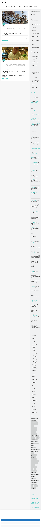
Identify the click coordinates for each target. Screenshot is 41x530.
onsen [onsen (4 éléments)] (32, 453)
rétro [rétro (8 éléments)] (32, 468)
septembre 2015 (34, 400)
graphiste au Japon (15, 29)
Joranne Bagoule (34, 263)
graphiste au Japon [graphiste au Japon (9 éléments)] (34, 439)
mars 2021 (33, 341)
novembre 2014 (34, 412)
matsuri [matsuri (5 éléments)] (32, 451)
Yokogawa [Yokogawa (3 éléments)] (36, 486)
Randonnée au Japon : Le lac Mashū (36, 73)
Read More (5, 40)
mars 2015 (33, 406)
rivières (14, 30)
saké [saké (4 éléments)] (35, 468)
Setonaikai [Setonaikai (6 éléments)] (33, 474)
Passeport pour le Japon (35, 296)
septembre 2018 (34, 362)
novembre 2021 (34, 337)
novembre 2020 (34, 344)
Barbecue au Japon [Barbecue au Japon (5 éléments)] (34, 424)
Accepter (20, 520)
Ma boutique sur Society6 (36, 148)
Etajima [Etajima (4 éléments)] (32, 435)
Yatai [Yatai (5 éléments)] (32, 486)
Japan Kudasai (34, 260)
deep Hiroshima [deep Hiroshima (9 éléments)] (33, 433)
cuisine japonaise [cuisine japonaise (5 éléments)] (34, 429)
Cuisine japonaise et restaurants (18, 61)
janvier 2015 (34, 409)
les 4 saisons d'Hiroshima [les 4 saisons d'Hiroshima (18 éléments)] (35, 449)
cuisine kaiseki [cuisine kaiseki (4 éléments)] (33, 431)
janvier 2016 (34, 394)
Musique (33, 45)
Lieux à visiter (34, 38)
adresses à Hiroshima (22, 28)
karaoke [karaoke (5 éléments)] (32, 445)
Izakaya (27, 65)
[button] (39, 511)
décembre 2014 (34, 411)
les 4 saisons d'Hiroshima (24, 29)
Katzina (33, 271)
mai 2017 (33, 374)
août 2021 (33, 338)
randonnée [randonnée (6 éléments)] (33, 464)
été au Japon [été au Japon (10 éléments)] (33, 488)
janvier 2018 (34, 367)
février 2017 (34, 377)
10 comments (14, 28)
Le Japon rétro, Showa (35, 33)
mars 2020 (33, 350)
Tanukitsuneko (34, 312)
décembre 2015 (34, 395)
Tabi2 (32, 307)
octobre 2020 (34, 346)
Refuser (20, 523)
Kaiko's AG (33, 187)
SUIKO (33, 179)
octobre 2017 (34, 370)
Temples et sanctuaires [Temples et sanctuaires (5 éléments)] (34, 480)
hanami (19, 29)
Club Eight (9, 65)
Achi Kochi (33, 238)
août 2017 (33, 371)
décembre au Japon (14, 65)
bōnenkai (21, 64)
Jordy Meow (34, 267)
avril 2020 (33, 349)
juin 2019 (33, 358)
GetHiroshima (34, 110)
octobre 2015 (34, 398)
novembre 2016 (34, 380)
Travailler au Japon (19, 27)
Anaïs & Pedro (34, 200)
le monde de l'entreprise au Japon (14, 66)
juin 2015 (33, 403)
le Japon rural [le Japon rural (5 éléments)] (33, 447)
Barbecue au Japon (9, 29)
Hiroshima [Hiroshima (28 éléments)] (32, 443)
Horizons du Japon (35, 247)
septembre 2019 (34, 356)
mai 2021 (33, 340)
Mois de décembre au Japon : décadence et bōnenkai (13, 72)
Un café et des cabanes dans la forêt (35, 84)
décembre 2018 (34, 359)
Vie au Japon (24, 27)
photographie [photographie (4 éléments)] (33, 457)
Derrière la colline (35, 242)
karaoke (8, 66)
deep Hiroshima (19, 65)
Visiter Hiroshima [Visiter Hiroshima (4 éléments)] (33, 484)
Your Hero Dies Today (35, 322)
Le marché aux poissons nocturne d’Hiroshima (35, 75)
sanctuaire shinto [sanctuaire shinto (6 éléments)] (34, 470)
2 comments (15, 64)
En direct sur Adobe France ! (35, 78)
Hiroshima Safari (34, 114)
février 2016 (34, 392)
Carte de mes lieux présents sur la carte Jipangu (34, 135)
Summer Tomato (34, 227)
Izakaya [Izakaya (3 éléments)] (37, 443)
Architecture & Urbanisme (34, 17)
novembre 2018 (34, 361)
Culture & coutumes (35, 24)
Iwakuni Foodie (34, 255)
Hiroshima (23, 65)
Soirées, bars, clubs (35, 56)
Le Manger (33, 222)
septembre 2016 (34, 383)
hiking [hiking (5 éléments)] (36, 441)
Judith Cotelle (9, 61)
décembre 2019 (34, 353)
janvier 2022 (34, 335)
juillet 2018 (33, 364)
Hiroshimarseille (34, 139)
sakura (16, 30)
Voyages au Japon (34, 65)
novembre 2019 (34, 355)
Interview (33, 30)
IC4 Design (33, 170)
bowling (24, 64)
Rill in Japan (33, 304)
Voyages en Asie (34, 66)
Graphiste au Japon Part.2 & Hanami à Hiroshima (13, 34)
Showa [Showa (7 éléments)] (37, 474)
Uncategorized (34, 59)
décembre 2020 (34, 343)
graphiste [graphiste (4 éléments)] (37, 437)
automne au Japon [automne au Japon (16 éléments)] (34, 422)
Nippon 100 (33, 289)
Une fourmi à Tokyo (35, 315)
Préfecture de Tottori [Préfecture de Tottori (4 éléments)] (34, 462)
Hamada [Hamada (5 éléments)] (32, 441)
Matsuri (33, 44)
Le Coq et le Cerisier (35, 274)
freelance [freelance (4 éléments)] (36, 435)
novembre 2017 (34, 368)
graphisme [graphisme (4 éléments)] (33, 437)
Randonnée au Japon (35, 47)
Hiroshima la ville (34, 29)
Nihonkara (33, 286)
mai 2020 (33, 347)
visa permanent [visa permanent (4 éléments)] (33, 482)
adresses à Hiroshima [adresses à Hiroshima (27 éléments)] (34, 418)
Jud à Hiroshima (35, 492)
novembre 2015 (34, 397)
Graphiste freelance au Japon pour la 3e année (35, 81)
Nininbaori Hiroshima (35, 162)
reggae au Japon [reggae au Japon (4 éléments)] (33, 466)
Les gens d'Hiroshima (35, 36)
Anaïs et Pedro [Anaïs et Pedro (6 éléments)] (33, 420)
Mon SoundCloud (34, 159)
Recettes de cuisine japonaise (35, 49)
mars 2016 (33, 391)
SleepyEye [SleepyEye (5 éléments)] (32, 476)
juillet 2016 (33, 386)
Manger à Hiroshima (9, 30)
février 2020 (34, 352)
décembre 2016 (34, 379)
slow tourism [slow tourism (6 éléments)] (33, 478)
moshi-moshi (34, 282)
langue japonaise (34, 32)
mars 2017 (33, 376)
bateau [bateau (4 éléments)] (32, 426)
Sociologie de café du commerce (11, 27)
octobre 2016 (34, 382)
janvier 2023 (34, 334)
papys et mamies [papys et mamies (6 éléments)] (34, 455)
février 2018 (34, 365)
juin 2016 (33, 388)
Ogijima (33, 291)
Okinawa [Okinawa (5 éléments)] (36, 451)
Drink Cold (33, 204)
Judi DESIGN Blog (34, 144)
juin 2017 (33, 373)
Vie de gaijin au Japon (35, 62)
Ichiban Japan (34, 252)
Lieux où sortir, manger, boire (35, 41)
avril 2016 (33, 389)
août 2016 (33, 385)
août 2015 (33, 401)
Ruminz (33, 176)
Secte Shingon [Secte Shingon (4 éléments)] (33, 472)
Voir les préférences (20, 525)
